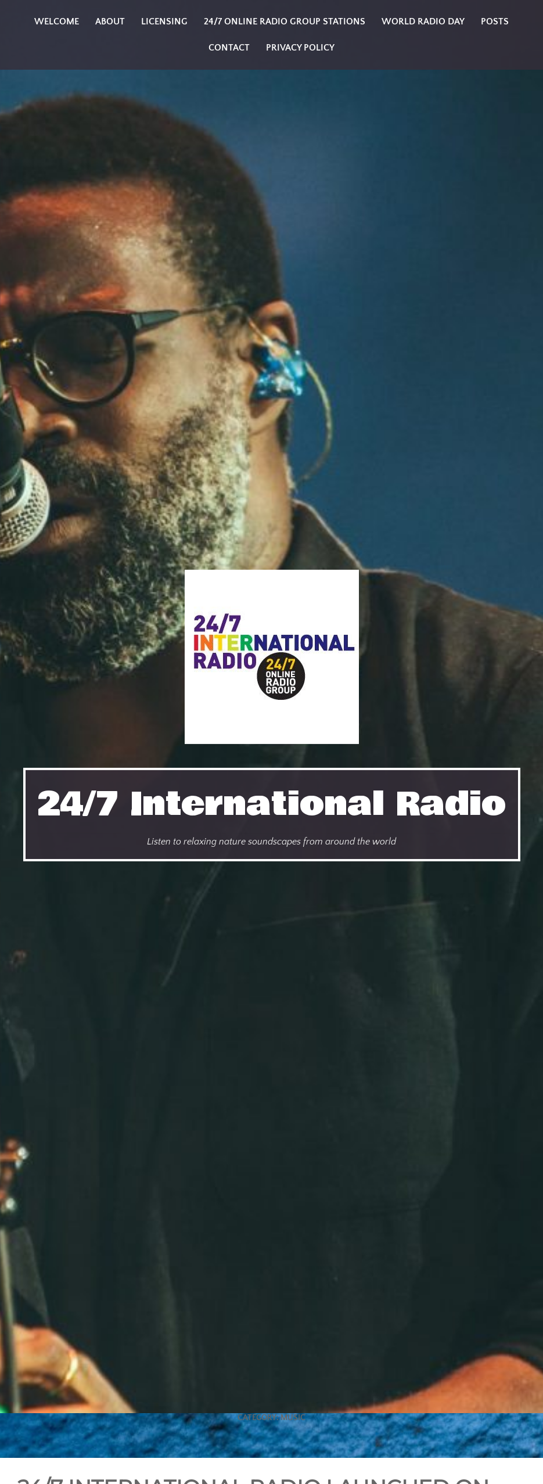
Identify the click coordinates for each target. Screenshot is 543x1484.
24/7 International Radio (271, 804)
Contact (229, 47)
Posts (495, 21)
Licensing (164, 21)
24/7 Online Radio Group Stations (284, 21)
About (110, 21)
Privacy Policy (300, 47)
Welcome (56, 21)
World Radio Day (423, 21)
